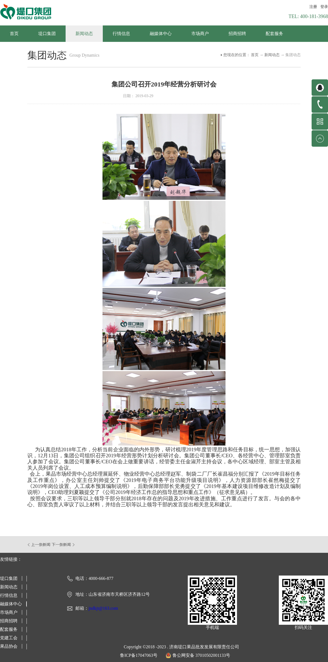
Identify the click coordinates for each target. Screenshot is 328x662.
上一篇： (39, 544)
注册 (313, 7)
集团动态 (293, 55)
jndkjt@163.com (103, 608)
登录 (324, 7)
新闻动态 (272, 55)
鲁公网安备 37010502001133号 (201, 655)
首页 (14, 33)
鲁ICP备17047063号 (138, 655)
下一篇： (63, 544)
